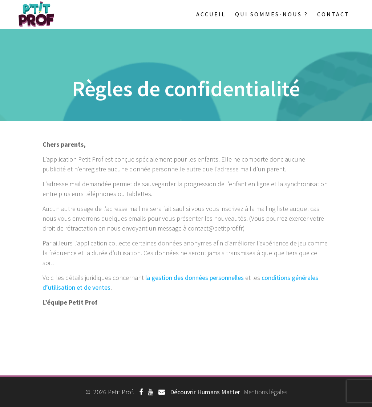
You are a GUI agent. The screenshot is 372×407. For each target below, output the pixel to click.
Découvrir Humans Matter (205, 392)
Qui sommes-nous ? (271, 14)
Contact (333, 14)
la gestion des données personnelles (194, 277)
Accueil (211, 14)
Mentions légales (265, 392)
